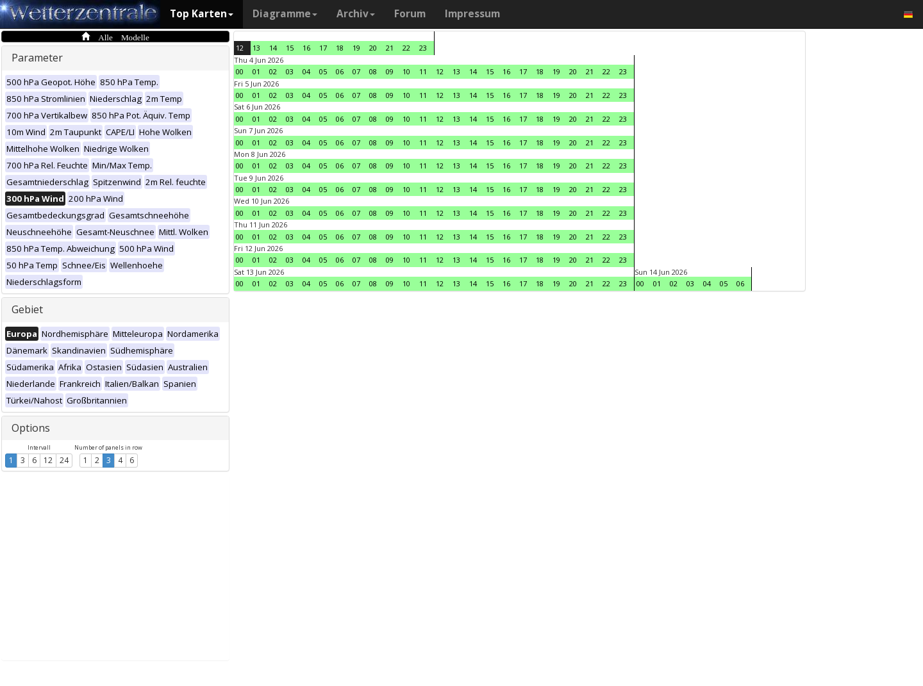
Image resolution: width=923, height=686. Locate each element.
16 (306, 48)
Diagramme (285, 13)
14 (273, 48)
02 (273, 71)
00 (240, 71)
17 (323, 48)
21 (390, 48)
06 (340, 71)
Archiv (356, 13)
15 (290, 48)
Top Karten (201, 13)
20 (373, 48)
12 (48, 460)
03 (290, 71)
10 (406, 71)
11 (423, 71)
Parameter (37, 58)
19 (356, 48)
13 (256, 48)
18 (340, 48)
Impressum (472, 13)
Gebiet (27, 309)
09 (390, 71)
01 (256, 71)
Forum (410, 13)
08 (373, 71)
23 (423, 48)
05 (323, 71)
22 (406, 48)
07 (356, 71)
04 (306, 71)
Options (31, 428)
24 (64, 460)
